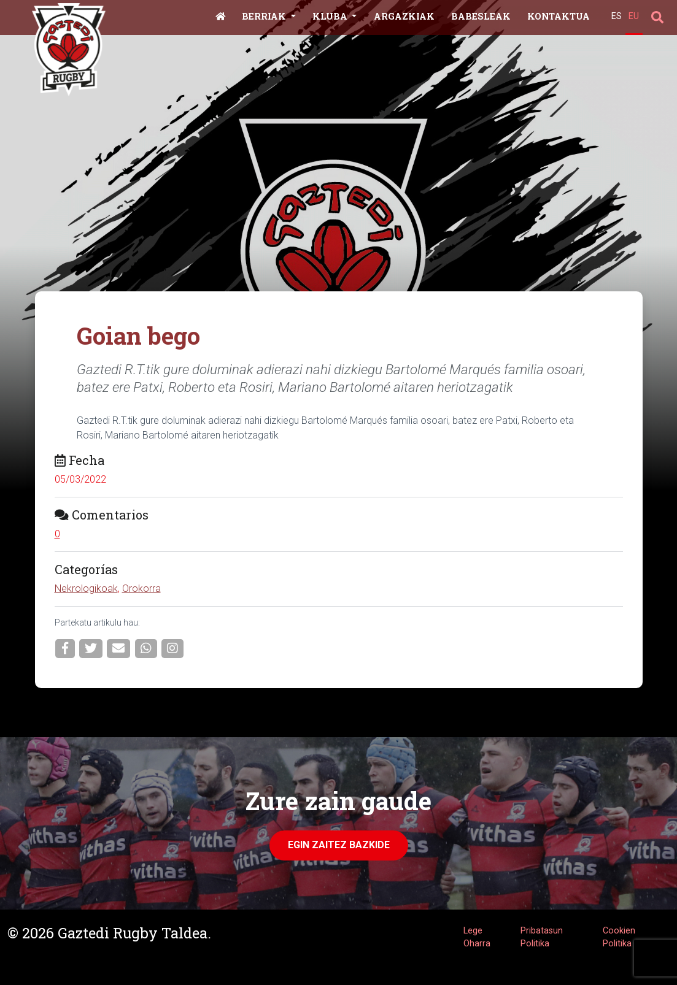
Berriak (265, 16)
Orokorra (141, 588)
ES (616, 16)
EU (634, 16)
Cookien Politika (619, 937)
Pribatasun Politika (541, 937)
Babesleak (481, 16)
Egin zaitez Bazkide (339, 845)
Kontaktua (558, 16)
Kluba (331, 16)
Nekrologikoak (86, 588)
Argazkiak (404, 16)
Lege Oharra (476, 937)
